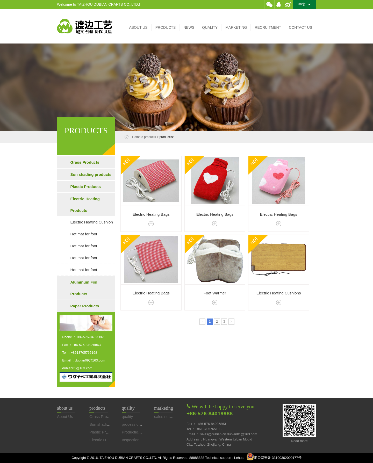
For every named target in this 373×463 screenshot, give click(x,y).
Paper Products (84, 306)
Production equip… (138, 432)
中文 (304, 4)
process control (135, 424)
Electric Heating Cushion (91, 222)
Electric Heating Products (85, 205)
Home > (138, 137)
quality (127, 416)
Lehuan (240, 458)
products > (152, 137)
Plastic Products (85, 186)
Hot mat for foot (83, 234)
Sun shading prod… (106, 424)
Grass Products (84, 162)
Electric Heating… (104, 440)
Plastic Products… (105, 432)
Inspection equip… (138, 440)
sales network (166, 416)
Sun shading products (90, 174)
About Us (65, 416)
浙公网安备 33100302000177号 (274, 458)
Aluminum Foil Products (83, 288)
